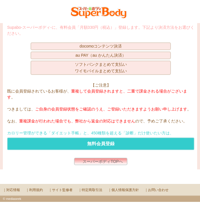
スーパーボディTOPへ (103, 161)
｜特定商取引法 (90, 190)
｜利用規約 (34, 190)
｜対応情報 (11, 190)
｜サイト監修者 (61, 190)
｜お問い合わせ (157, 190)
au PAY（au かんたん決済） (100, 55)
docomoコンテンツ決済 (101, 46)
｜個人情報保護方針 (123, 190)
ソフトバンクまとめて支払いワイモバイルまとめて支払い (101, 67)
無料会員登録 (101, 143)
